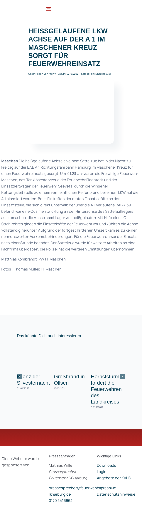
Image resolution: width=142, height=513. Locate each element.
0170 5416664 (60, 500)
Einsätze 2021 (103, 73)
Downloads (106, 465)
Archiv (52, 73)
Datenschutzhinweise (116, 494)
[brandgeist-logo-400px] (21, 473)
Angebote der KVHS (114, 477)
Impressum (106, 487)
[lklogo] (17, 5)
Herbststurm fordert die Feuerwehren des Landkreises (106, 389)
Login (101, 471)
